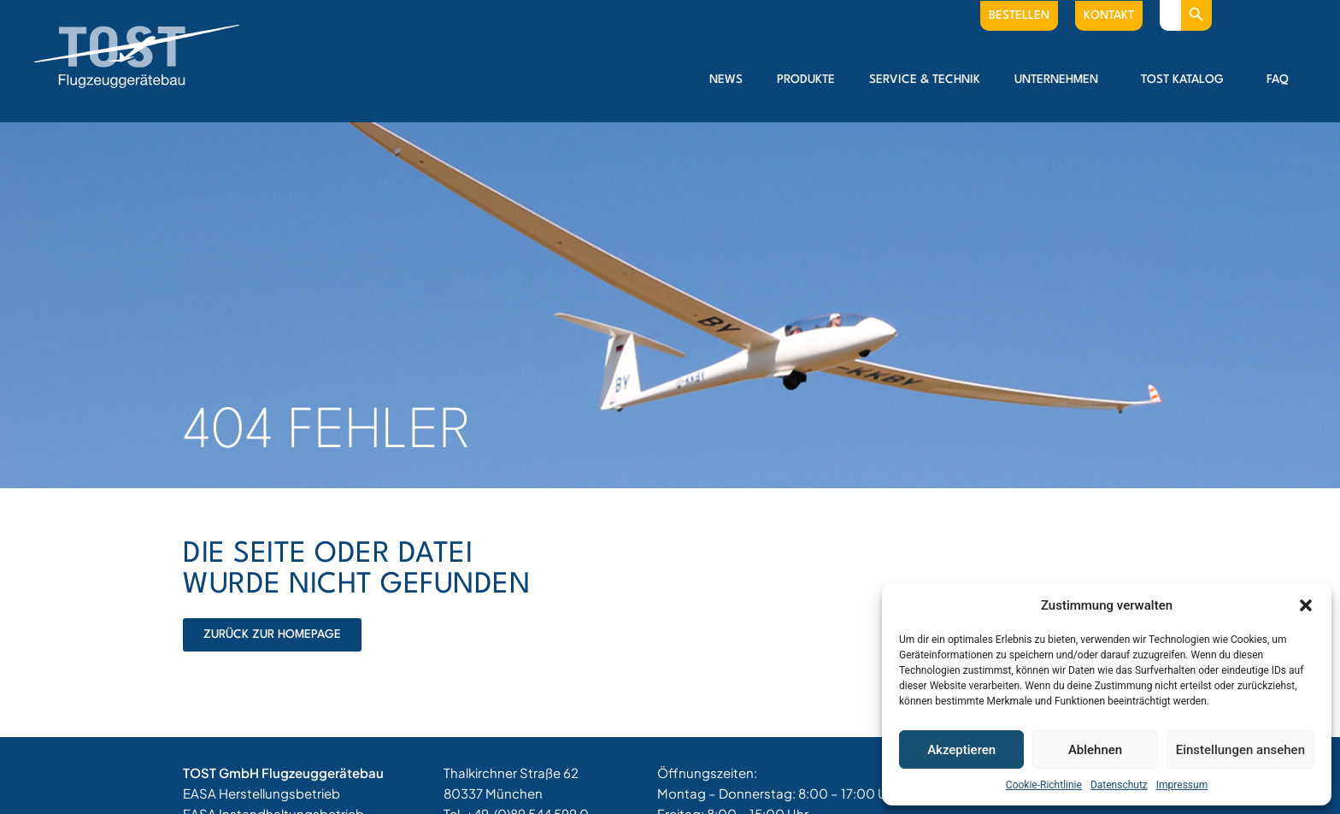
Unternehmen (1060, 79)
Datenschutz (1119, 785)
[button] (1305, 605)
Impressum (1182, 785)
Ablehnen (1095, 750)
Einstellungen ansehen (1240, 750)
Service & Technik (924, 80)
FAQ (1278, 80)
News (726, 80)
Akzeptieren (961, 750)
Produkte (806, 80)
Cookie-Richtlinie (1044, 785)
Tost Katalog (1186, 79)
